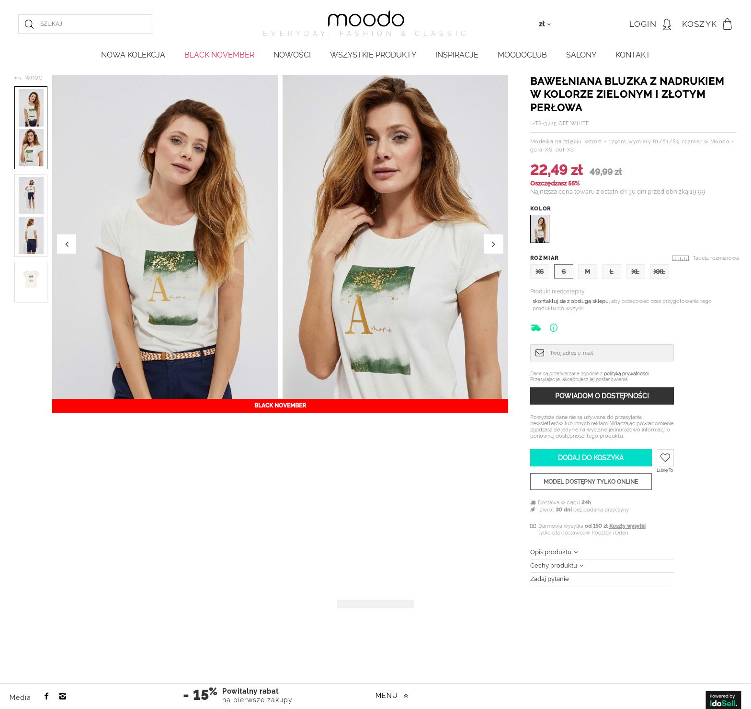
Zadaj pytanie (549, 578)
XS (540, 271)
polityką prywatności (626, 373)
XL (635, 271)
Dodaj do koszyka (591, 458)
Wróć (34, 78)
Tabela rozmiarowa (716, 258)
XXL (659, 271)
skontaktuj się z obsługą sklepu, (572, 301)
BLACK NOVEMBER (219, 54)
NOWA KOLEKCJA (133, 54)
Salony (581, 54)
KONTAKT (632, 54)
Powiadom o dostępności (602, 396)
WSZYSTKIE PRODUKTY (373, 54)
